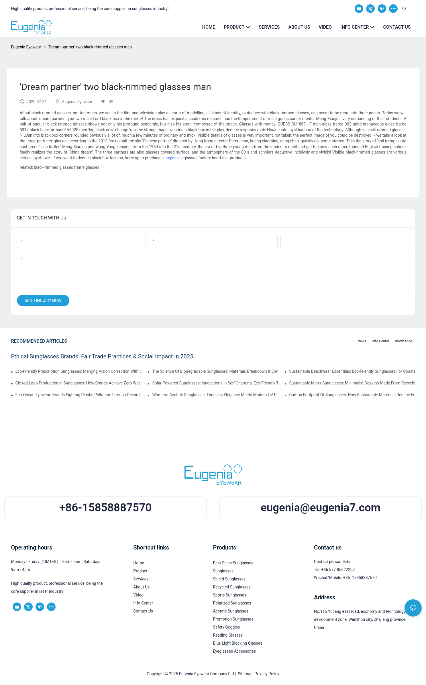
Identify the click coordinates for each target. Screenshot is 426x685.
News (362, 341)
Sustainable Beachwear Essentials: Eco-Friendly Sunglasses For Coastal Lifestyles (352, 371)
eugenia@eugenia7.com (320, 507)
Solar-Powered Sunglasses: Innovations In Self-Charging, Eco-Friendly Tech (215, 383)
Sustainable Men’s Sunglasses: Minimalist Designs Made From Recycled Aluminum (352, 383)
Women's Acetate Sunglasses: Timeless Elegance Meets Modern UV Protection (215, 394)
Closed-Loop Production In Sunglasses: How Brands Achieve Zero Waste (78, 383)
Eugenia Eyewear (26, 47)
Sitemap (244, 674)
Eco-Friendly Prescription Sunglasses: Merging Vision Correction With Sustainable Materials (78, 371)
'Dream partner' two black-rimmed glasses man (90, 47)
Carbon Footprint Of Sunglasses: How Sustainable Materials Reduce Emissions (352, 394)
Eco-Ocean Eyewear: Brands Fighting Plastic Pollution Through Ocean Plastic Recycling (78, 394)
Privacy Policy (267, 674)
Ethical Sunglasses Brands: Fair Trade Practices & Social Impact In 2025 (102, 356)
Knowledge (403, 341)
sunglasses (172, 158)
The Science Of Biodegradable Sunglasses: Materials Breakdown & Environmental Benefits (215, 371)
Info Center (380, 341)
